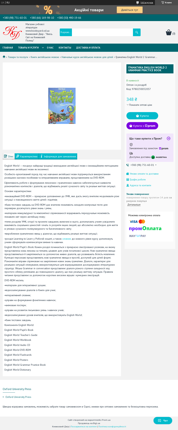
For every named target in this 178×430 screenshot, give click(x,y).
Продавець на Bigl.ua (89, 423)
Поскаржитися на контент (84, 426)
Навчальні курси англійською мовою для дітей (87, 57)
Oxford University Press (18, 397)
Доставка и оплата (88, 47)
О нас (50, 47)
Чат (163, 420)
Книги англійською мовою (45, 57)
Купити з (144, 126)
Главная (8, 47)
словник (66, 238)
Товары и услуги (28, 47)
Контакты (65, 47)
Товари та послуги (18, 57)
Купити (144, 116)
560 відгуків (147, 2)
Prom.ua (106, 420)
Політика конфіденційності (112, 426)
